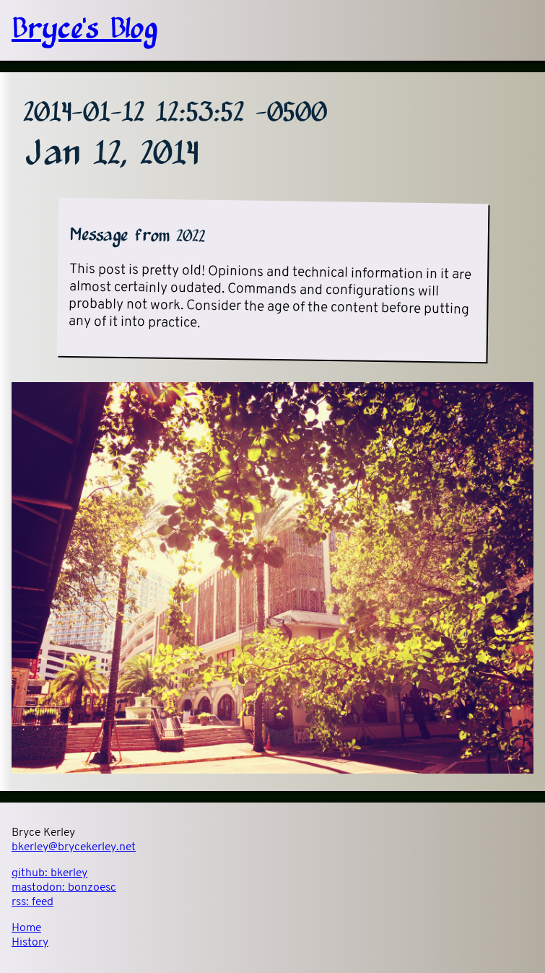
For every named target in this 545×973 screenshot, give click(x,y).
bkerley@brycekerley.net (74, 847)
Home (26, 928)
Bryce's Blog (84, 30)
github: (49, 873)
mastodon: (64, 888)
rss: (32, 902)
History (30, 942)
